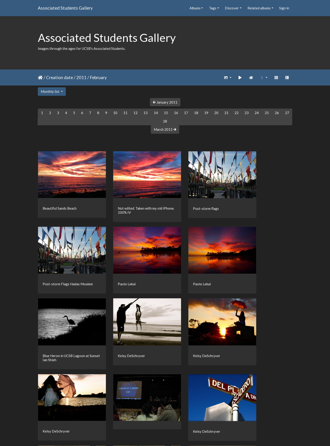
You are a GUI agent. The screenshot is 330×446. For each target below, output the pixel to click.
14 (156, 113)
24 (257, 113)
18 (196, 113)
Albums (195, 8)
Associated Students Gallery (65, 8)
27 (287, 113)
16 (176, 113)
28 (165, 121)
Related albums (259, 8)
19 (206, 113)
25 (267, 113)
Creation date (59, 77)
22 (236, 113)
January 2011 (165, 102)
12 (135, 113)
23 (247, 113)
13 (145, 113)
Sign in (284, 8)
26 (277, 113)
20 (216, 113)
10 (115, 113)
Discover (232, 8)
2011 (81, 77)
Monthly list (50, 91)
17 (186, 113)
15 (166, 113)
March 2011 (165, 129)
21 (226, 113)
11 (125, 113)
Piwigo (174, 437)
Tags (212, 8)
